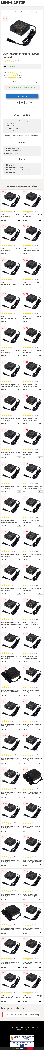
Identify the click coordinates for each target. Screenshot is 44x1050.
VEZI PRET (22, 96)
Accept (30, 1048)
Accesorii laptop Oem (17, 12)
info (19, 220)
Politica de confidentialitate (29, 1027)
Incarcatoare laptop (32, 1014)
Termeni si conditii (11, 1027)
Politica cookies (21, 1030)
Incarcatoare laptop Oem (35, 12)
